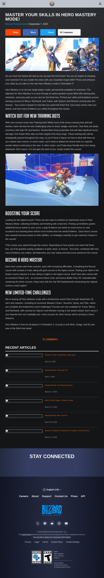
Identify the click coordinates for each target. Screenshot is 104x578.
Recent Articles (20, 347)
